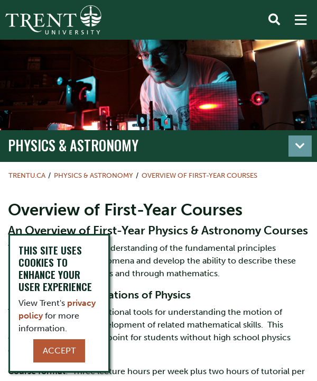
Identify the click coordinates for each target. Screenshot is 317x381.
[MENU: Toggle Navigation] (301, 20)
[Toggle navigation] (300, 146)
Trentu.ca (26, 175)
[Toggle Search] (274, 20)
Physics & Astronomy (73, 145)
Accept (59, 351)
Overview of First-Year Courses (199, 175)
